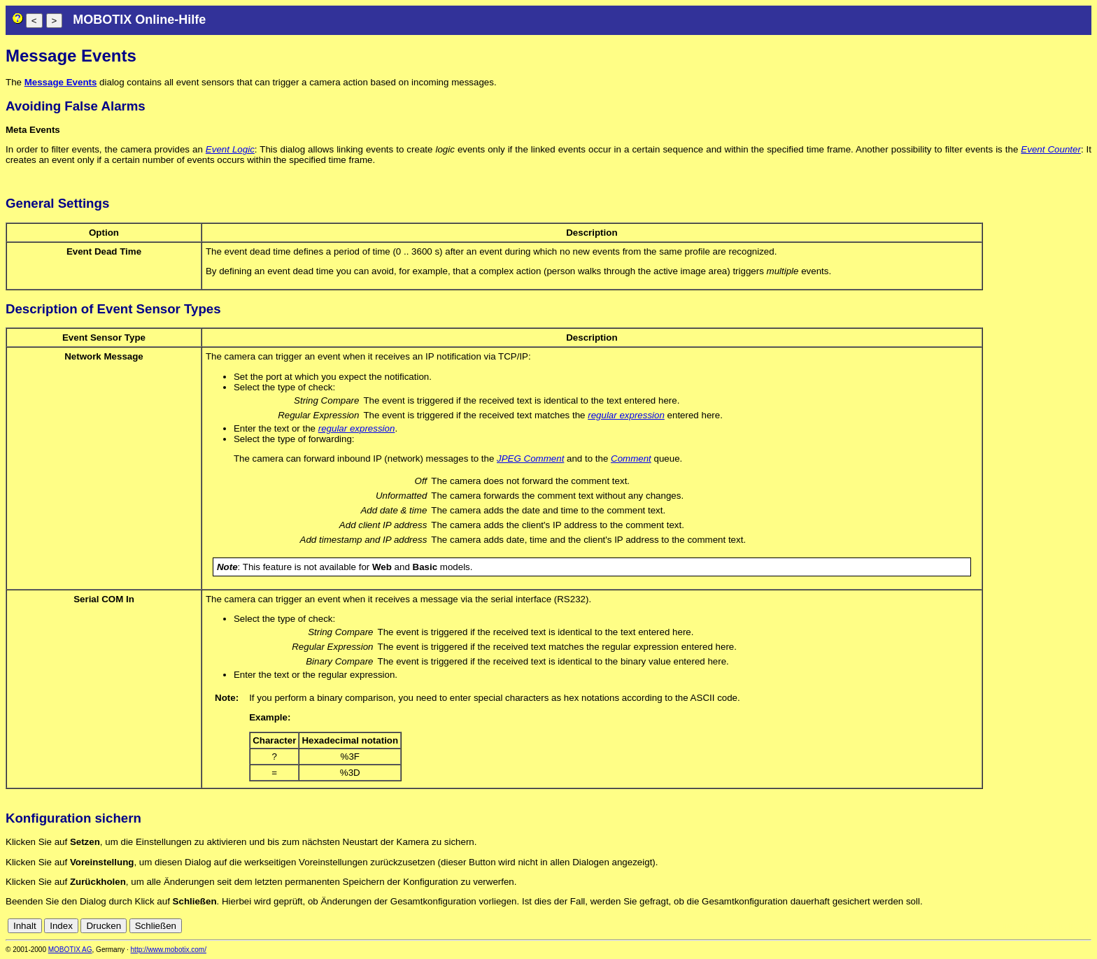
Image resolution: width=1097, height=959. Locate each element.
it (1061, 926)
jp (1071, 926)
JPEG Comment (530, 458)
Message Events (60, 82)
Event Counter (1051, 149)
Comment (631, 458)
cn (992, 926)
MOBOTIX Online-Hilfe (139, 20)
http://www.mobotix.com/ (168, 949)
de (1008, 926)
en (1023, 926)
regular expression (626, 415)
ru (1085, 926)
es (1038, 926)
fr (1050, 926)
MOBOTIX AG (70, 949)
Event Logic (230, 149)
